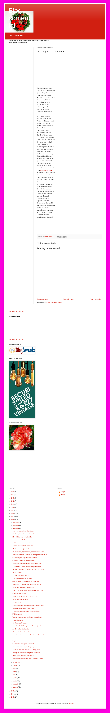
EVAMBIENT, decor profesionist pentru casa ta (27, 566)
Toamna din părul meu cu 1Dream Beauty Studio (27, 617)
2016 (13, 519)
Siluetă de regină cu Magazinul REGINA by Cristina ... (29, 569)
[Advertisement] (55, 469)
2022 (13, 501)
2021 (13, 504)
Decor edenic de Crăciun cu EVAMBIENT (25, 596)
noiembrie (16, 525)
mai (14, 675)
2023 (13, 498)
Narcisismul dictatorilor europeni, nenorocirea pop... (28, 605)
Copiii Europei (16, 641)
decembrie (16, 522)
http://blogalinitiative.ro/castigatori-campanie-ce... (27, 534)
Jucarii (63, 494)
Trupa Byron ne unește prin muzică (23, 655)
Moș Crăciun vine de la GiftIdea (22, 537)
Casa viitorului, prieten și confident (23, 531)
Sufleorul (15, 638)
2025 (13, 492)
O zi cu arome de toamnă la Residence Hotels (26, 611)
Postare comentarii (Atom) (54, 303)
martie (15, 681)
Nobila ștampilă (17, 614)
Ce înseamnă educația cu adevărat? (23, 644)
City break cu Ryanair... (19, 623)
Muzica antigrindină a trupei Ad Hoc (23, 608)
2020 (13, 507)
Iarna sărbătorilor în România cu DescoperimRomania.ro (29, 555)
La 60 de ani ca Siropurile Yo (21, 543)
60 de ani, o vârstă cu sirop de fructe (23, 561)
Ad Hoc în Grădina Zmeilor (20, 629)
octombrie (16, 528)
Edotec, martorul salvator (20, 540)
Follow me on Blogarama (16, 311)
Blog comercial (19, 18)
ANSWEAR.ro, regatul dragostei (22, 578)
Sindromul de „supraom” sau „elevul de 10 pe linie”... (28, 552)
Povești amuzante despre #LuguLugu (23, 647)
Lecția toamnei (17, 572)
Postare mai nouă (42, 299)
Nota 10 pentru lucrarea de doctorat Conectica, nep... (28, 590)
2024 (13, 495)
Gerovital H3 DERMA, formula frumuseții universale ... (29, 626)
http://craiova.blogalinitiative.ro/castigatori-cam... (27, 563)
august (15, 665)
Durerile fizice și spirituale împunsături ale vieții (27, 584)
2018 (13, 513)
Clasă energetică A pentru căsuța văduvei (24, 558)
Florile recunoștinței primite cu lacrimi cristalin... (27, 549)
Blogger (71, 703)
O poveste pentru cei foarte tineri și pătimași (25, 581)
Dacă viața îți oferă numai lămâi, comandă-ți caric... (28, 658)
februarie (16, 684)
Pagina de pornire (68, 299)
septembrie (16, 662)
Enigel (63, 492)
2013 (13, 697)
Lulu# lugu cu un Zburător (20, 599)
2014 (13, 694)
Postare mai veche (95, 299)
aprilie (15, 678)
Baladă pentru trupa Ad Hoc (20, 575)
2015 (13, 691)
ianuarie (15, 687)
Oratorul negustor (17, 620)
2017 (13, 516)
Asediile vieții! (17, 602)
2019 (13, 510)
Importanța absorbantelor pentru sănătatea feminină (28, 635)
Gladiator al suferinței (19, 593)
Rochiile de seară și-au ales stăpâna (23, 587)
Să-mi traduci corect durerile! (21, 632)
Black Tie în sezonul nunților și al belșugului (26, 650)
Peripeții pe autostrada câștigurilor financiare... (26, 653)
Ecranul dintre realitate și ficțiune (22, 546)
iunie (14, 672)
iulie (14, 668)
